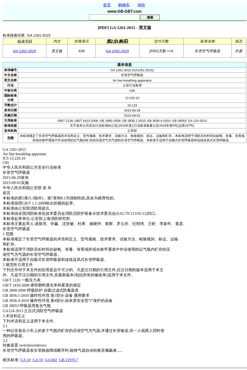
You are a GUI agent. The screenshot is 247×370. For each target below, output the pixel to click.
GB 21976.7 (68, 360)
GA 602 (51, 360)
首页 (107, 5)
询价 (141, 5)
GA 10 (25, 360)
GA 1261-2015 (24, 51)
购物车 (124, 5)
